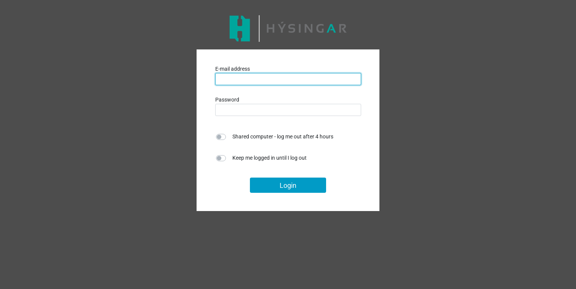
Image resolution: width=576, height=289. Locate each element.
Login (288, 185)
